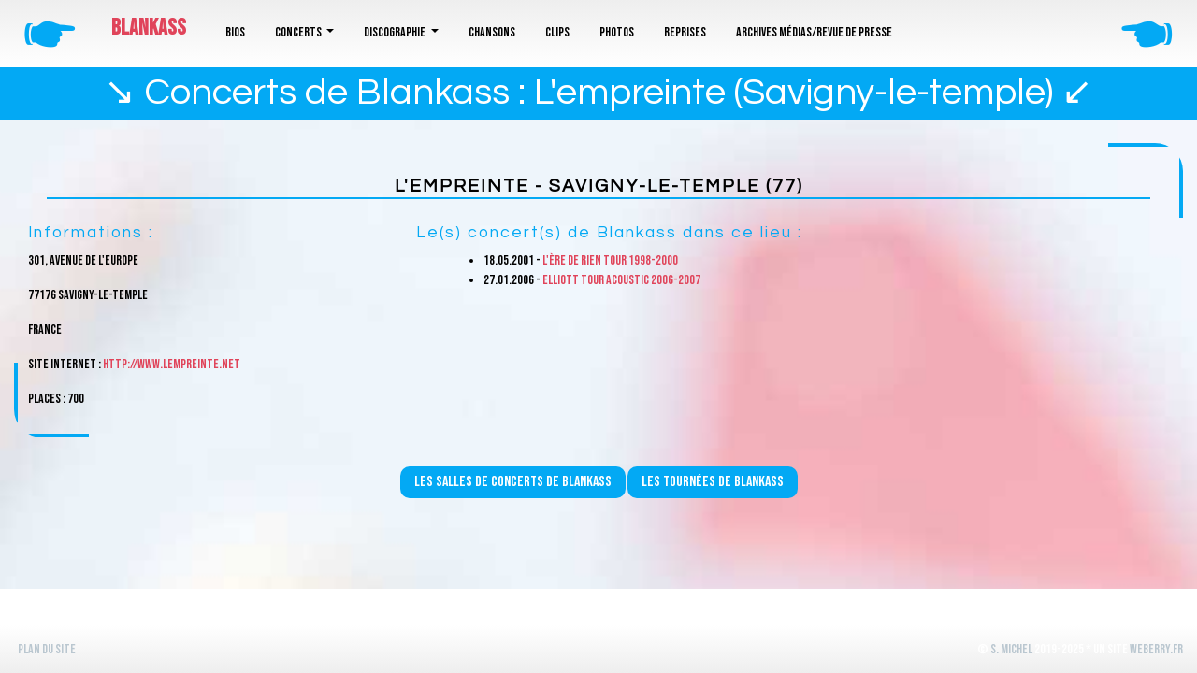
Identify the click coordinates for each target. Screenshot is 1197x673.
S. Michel (1011, 649)
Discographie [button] (395, 32)
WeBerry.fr (1156, 649)
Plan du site (47, 649)
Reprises (685, 32)
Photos (616, 32)
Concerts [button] (299, 32)
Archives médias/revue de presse (814, 32)
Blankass (148, 27)
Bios (235, 32)
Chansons (492, 32)
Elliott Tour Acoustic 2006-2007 (621, 280)
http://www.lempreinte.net (171, 364)
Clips (557, 32)
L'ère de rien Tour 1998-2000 (610, 260)
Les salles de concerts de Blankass (513, 482)
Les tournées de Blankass (713, 482)
